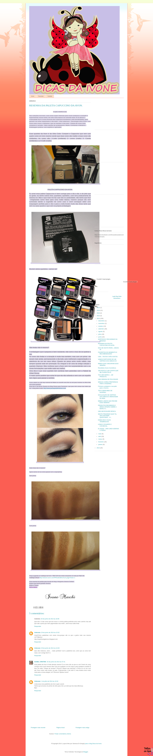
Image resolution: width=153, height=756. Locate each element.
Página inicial (60, 727)
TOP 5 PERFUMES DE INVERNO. (105, 391)
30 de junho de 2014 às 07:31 (56, 662)
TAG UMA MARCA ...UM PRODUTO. (105, 375)
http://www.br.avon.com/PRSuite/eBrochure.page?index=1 (57, 577)
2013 (98, 448)
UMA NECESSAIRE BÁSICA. (107, 411)
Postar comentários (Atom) (63, 734)
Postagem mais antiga (82, 727)
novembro (101, 323)
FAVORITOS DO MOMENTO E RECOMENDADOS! (107, 353)
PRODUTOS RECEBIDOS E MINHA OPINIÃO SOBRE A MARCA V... (107, 407)
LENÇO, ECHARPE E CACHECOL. (104, 425)
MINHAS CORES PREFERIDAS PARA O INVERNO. (108, 383)
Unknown (37, 632)
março (100, 439)
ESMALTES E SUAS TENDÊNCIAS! (104, 420)
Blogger (85, 752)
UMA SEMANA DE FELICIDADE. (108, 379)
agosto (100, 331)
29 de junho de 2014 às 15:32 (50, 632)
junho (100, 337)
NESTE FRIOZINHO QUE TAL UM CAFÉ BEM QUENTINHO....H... (107, 415)
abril (99, 436)
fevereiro (101, 442)
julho (100, 334)
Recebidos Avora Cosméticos (107, 368)
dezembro (101, 321)
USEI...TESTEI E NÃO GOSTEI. (108, 356)
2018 (98, 310)
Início (32, 96)
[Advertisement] (108, 114)
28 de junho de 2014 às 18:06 (50, 619)
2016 (98, 313)
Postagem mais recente (38, 727)
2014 (98, 318)
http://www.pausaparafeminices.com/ (54, 388)
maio (100, 434)
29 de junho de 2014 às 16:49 (50, 648)
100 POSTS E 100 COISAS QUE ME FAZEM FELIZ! (108, 371)
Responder (37, 626)
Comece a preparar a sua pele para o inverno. (107, 387)
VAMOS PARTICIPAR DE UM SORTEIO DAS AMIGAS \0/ (107, 360)
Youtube (49, 96)
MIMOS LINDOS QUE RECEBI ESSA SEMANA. (107, 401)
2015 (98, 315)
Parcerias (41, 96)
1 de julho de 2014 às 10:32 (49, 681)
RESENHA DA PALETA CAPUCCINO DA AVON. (106, 344)
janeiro (100, 444)
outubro (100, 326)
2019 (98, 307)
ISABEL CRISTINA (40, 662)
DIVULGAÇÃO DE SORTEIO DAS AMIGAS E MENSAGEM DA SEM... (108, 396)
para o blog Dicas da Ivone (93, 743)
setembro (101, 329)
